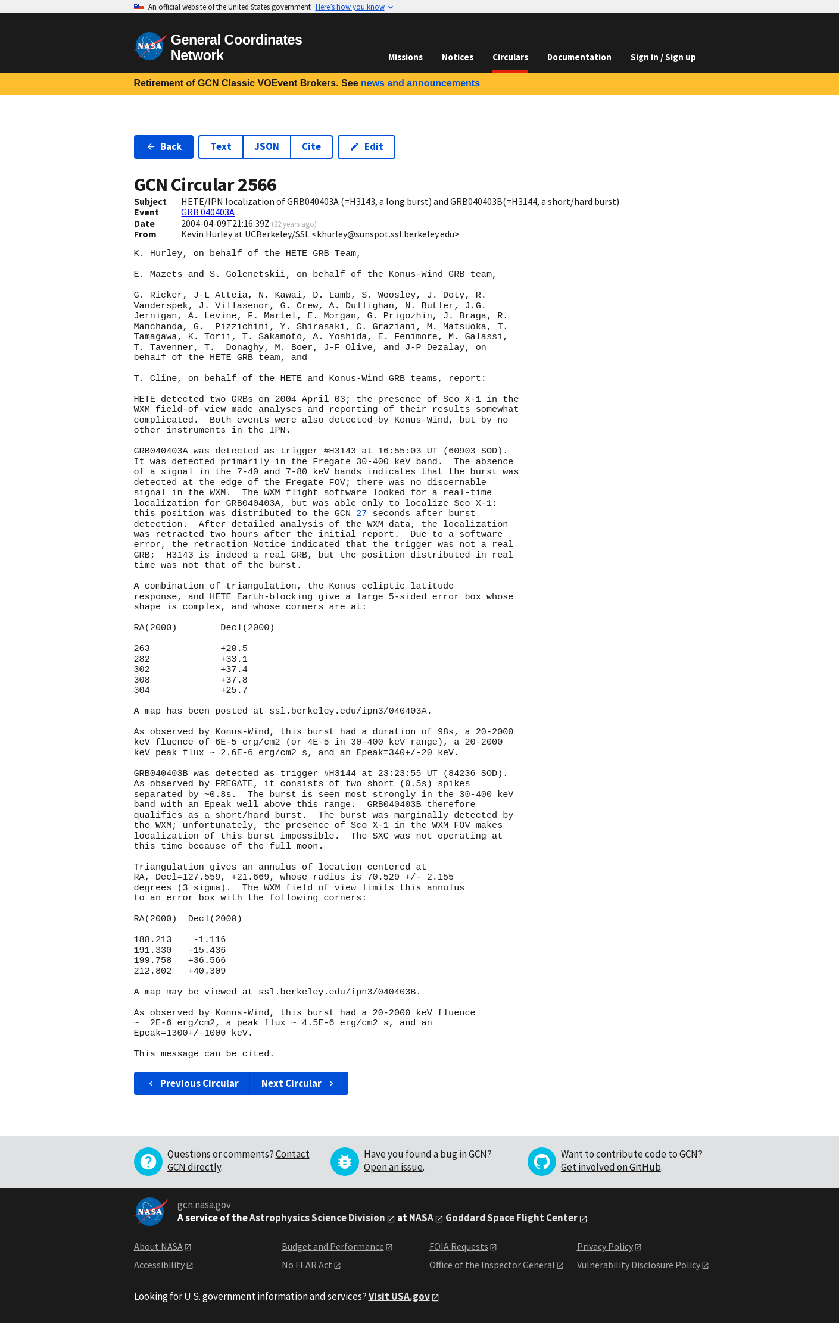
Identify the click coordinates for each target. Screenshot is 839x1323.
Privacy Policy (605, 1246)
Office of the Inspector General (492, 1265)
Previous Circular (192, 1083)
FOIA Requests (458, 1246)
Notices (457, 56)
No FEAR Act (307, 1265)
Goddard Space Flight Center (511, 1217)
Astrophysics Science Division (317, 1217)
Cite (311, 146)
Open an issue (393, 1167)
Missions (405, 56)
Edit (366, 146)
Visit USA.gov (399, 1296)
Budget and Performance (333, 1246)
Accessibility (159, 1265)
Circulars (510, 56)
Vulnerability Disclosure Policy (638, 1265)
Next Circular (298, 1083)
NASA (421, 1217)
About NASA (158, 1246)
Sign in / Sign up (663, 56)
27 (361, 514)
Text (221, 146)
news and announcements (420, 83)
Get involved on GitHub (611, 1167)
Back (164, 146)
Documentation (579, 56)
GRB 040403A (208, 212)
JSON (266, 146)
